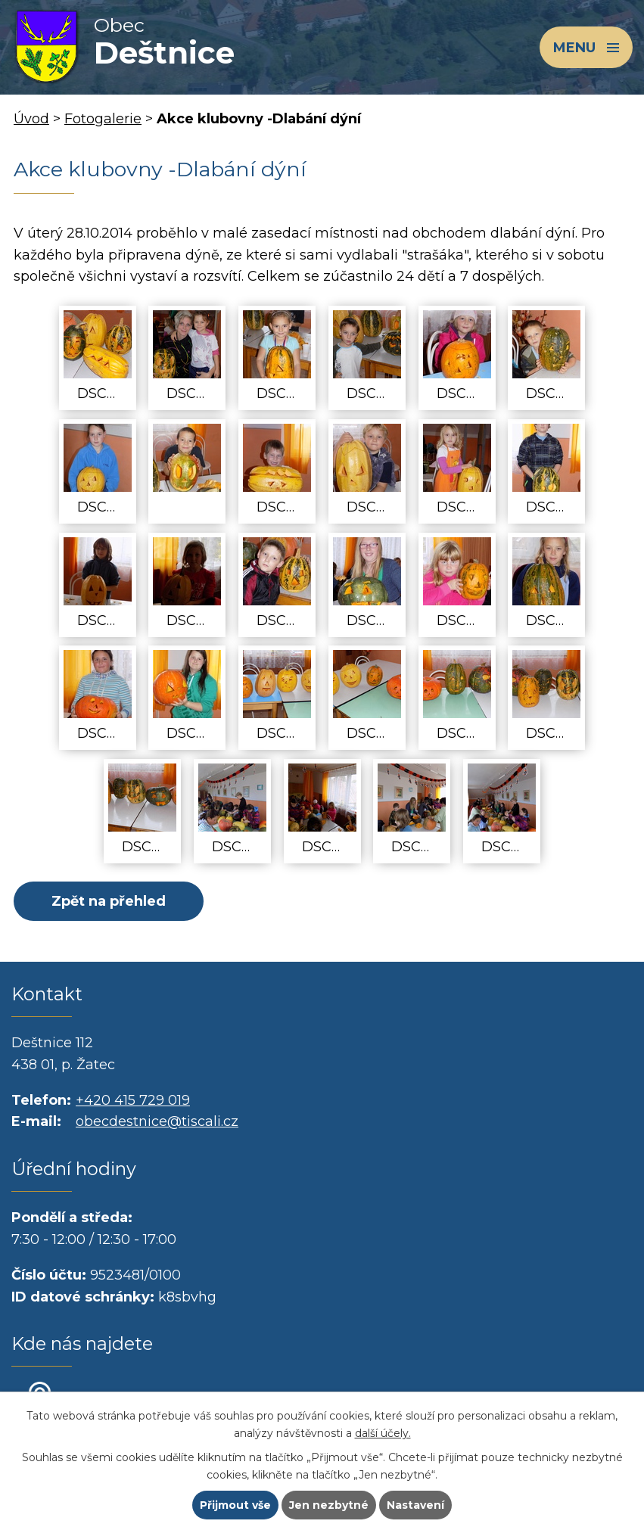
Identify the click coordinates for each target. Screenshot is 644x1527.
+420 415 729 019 (133, 1100)
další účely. (383, 1433)
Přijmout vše (235, 1505)
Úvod (31, 118)
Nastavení (415, 1505)
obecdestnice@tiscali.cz (157, 1121)
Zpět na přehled (108, 901)
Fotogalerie (103, 118)
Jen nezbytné (329, 1505)
